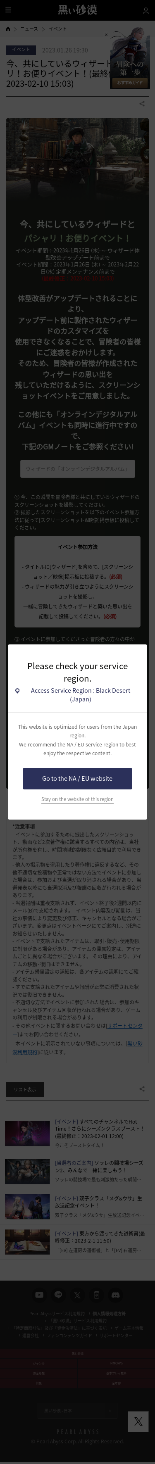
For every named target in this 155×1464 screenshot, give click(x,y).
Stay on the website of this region (77, 799)
